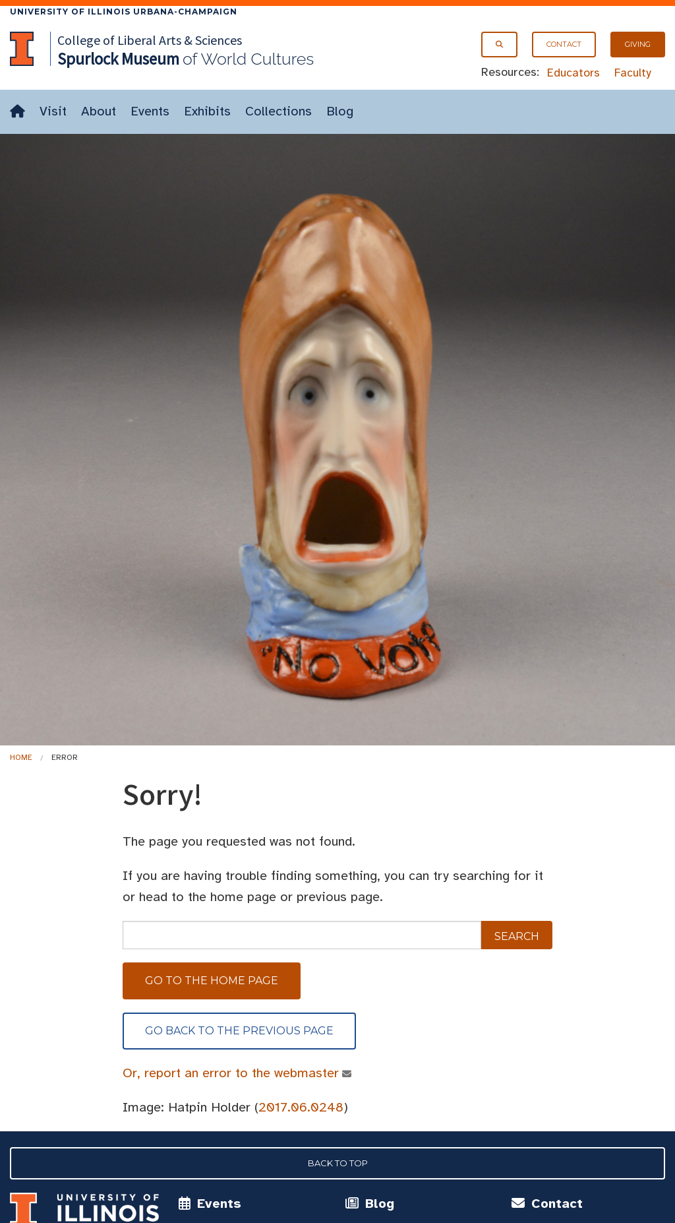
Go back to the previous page (239, 1030)
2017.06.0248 (300, 1107)
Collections (278, 111)
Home (21, 757)
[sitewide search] (302, 935)
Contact (563, 44)
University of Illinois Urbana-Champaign (123, 11)
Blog (339, 111)
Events (150, 111)
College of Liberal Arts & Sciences (149, 40)
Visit (53, 111)
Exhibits (207, 111)
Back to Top (338, 1163)
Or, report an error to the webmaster (231, 1073)
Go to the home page (211, 980)
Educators (573, 72)
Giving (638, 44)
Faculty (632, 72)
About (98, 111)
